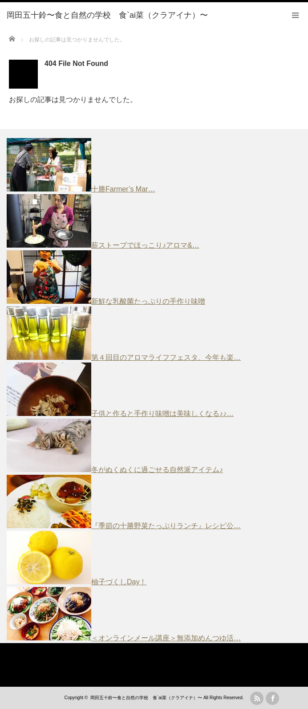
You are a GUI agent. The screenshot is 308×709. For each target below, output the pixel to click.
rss (256, 698)
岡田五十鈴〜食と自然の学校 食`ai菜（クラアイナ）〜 (146, 697)
